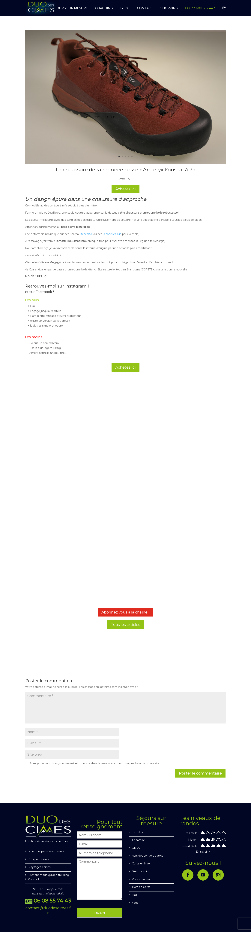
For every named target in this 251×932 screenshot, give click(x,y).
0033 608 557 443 (200, 8)
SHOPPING (169, 8)
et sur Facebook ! (39, 292)
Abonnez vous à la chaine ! (125, 612)
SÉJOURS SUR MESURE (69, 8)
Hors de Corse (141, 887)
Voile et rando (141, 879)
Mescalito (85, 234)
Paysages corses (39, 867)
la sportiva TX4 (112, 234)
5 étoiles (137, 832)
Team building (141, 871)
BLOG (125, 8)
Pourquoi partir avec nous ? (46, 851)
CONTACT (145, 8)
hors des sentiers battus (147, 855)
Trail (134, 895)
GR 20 (136, 847)
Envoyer (99, 913)
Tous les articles (125, 624)
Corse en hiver (141, 863)
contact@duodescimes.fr (47, 910)
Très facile (190, 833)
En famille (138, 840)
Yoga (135, 902)
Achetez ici (125, 189)
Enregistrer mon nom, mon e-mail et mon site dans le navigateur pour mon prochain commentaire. (95, 763)
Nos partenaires (38, 859)
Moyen (192, 839)
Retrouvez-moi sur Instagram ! (57, 286)
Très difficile (189, 846)
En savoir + (203, 851)
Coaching (104, 8)
